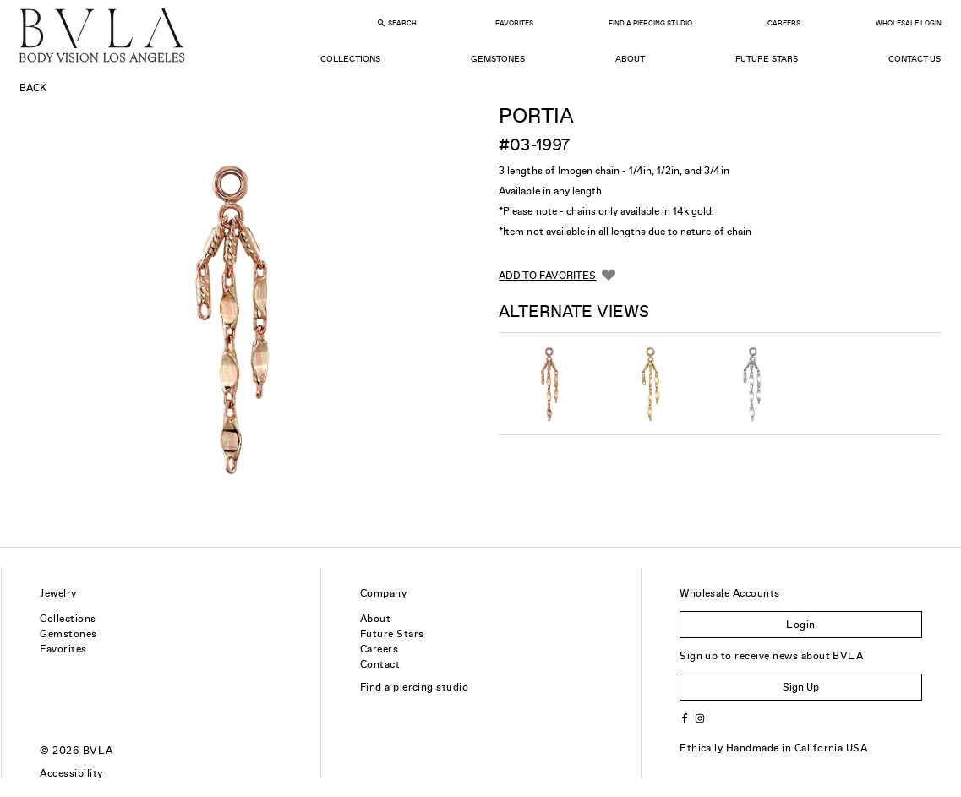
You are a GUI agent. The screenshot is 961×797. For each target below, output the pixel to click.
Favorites (514, 23)
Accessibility (71, 773)
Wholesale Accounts (730, 593)
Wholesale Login (909, 23)
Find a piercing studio (414, 687)
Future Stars (766, 58)
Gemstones (498, 58)
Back (32, 88)
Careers (783, 23)
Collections (350, 58)
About (630, 58)
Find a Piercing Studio (650, 23)
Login (800, 624)
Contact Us (914, 58)
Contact (380, 664)
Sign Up (801, 687)
